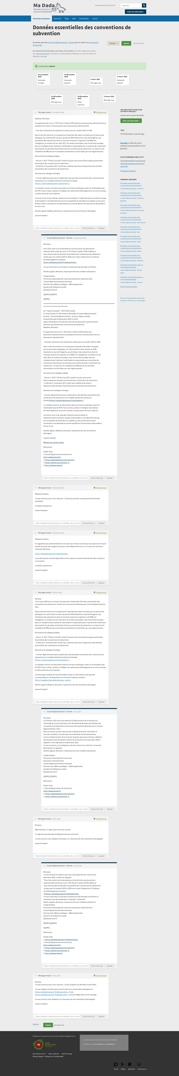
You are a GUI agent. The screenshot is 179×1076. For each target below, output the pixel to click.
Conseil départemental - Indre (130, 242)
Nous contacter (54, 1054)
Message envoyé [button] (44, 112)
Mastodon (131, 1066)
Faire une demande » (135, 12)
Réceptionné (101, 112)
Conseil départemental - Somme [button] (60, 238)
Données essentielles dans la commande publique (131, 266)
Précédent (124, 171)
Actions (113, 43)
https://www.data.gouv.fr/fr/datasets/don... (60, 262)
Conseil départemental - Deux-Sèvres (133, 223)
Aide (74, 18)
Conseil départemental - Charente (131, 189)
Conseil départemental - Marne (130, 251)
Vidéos (123, 1066)
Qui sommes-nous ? (39, 1054)
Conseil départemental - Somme (62, 42)
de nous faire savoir (43, 54)
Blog (67, 18)
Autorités (57, 18)
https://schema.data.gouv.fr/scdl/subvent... (52, 183)
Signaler (101, 228)
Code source (141, 1066)
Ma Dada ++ (125, 143)
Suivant (133, 171)
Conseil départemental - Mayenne (131, 261)
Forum (94, 18)
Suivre (126, 43)
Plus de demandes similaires (128, 286)
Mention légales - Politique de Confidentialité (48, 1056)
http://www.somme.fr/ (52, 457)
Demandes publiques (41, 18)
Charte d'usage (67, 1054)
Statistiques (84, 18)
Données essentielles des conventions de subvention (130, 184)
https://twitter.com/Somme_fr (57, 462)
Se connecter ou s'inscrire (105, 5)
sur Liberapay (98, 1044)
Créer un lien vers (89, 228)
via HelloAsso (110, 1044)
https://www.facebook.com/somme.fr (60, 460)
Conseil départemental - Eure (130, 232)
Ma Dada (50, 7)
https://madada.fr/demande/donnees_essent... (53, 680)
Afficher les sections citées (53, 442)
